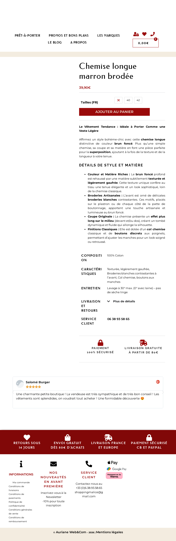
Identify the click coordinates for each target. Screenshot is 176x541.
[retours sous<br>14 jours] (27, 437)
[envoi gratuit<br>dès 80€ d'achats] (67, 437)
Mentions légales (109, 532)
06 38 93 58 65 (118, 319)
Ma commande (21, 482)
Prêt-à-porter (27, 35)
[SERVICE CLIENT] (89, 464)
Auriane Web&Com (70, 532)
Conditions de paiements (16, 496)
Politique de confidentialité (17, 504)
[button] (13, 392)
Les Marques (108, 35)
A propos (78, 42)
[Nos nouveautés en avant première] (53, 464)
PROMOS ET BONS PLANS (69, 35)
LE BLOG (55, 42)
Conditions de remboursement (18, 519)
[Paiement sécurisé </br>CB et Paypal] (149, 437)
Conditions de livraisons (16, 488)
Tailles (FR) (89, 102)
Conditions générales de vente (20, 511)
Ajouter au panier (114, 112)
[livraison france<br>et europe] (108, 437)
